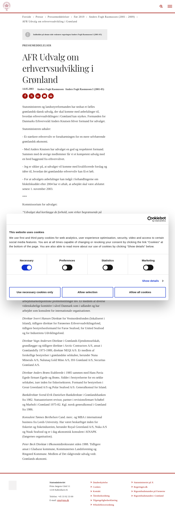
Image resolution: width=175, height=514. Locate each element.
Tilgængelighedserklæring (105, 500)
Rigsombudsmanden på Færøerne (149, 491)
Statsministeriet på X (143, 482)
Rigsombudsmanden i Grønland (148, 495)
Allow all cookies (140, 292)
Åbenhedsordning (101, 495)
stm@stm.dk (63, 500)
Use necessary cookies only (35, 292)
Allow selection (88, 292)
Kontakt (96, 491)
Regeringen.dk (140, 487)
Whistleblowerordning (103, 504)
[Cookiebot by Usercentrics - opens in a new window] (150, 219)
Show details (150, 280)
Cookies (97, 487)
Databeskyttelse (100, 482)
